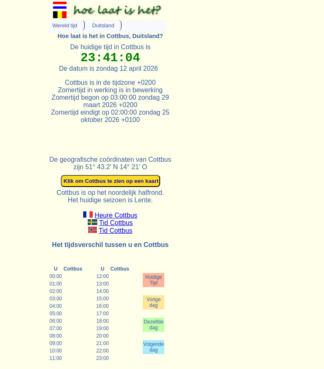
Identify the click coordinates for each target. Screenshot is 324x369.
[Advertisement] (145, 136)
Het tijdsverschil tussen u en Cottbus (110, 244)
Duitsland (103, 25)
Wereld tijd (65, 25)
